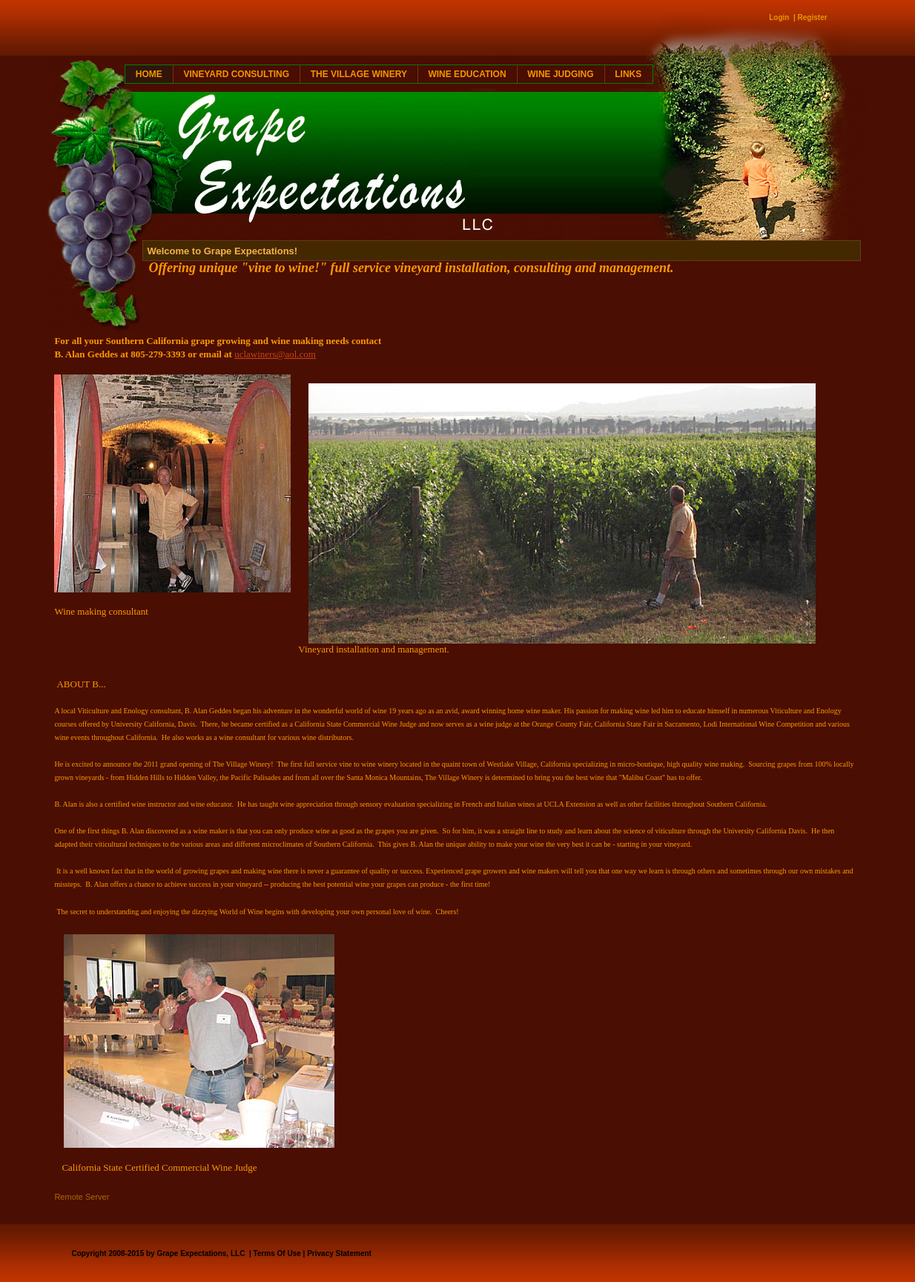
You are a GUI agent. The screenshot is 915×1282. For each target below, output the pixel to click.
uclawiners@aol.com (275, 354)
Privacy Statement (339, 1253)
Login (779, 17)
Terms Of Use (277, 1253)
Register (813, 17)
